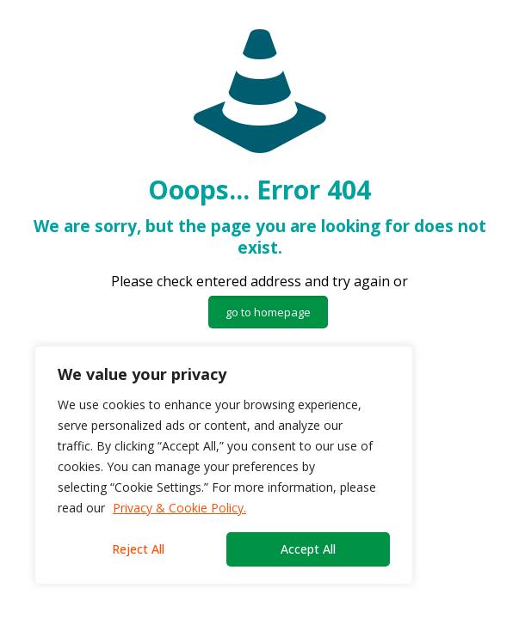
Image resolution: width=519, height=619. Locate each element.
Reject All (138, 549)
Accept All (308, 549)
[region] (223, 465)
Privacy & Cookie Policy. (179, 507)
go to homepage (268, 312)
